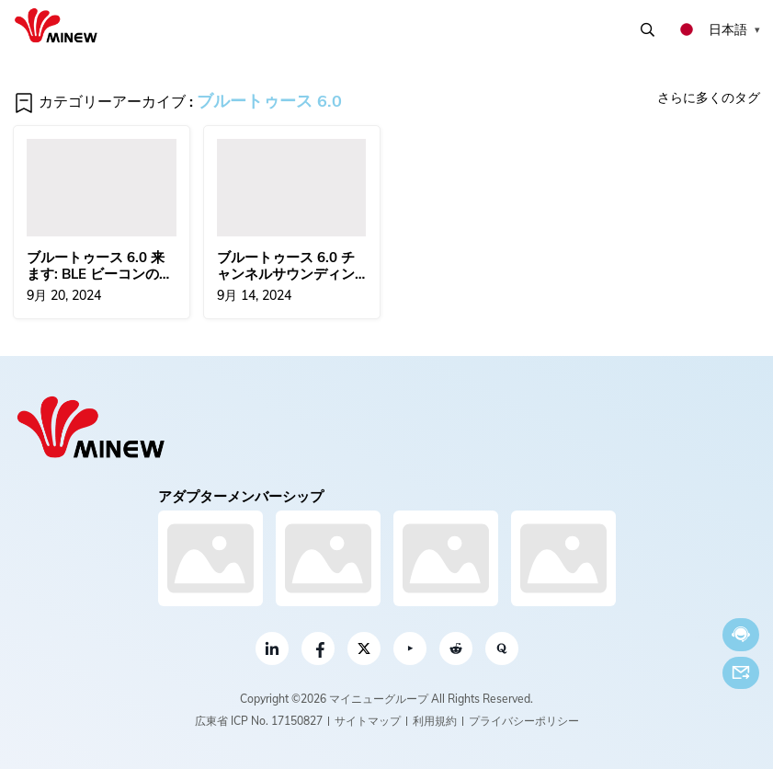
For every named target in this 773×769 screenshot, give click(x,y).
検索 (647, 30)
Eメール (741, 672)
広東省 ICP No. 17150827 (259, 721)
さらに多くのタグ (708, 97)
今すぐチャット (741, 634)
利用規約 (435, 721)
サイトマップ (368, 721)
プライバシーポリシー (524, 721)
